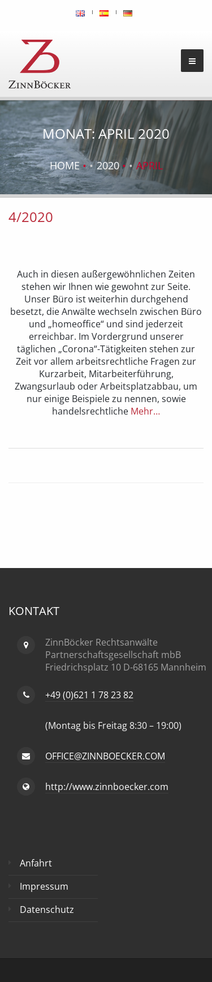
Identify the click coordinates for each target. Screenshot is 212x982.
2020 (108, 165)
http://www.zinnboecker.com (106, 786)
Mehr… (144, 411)
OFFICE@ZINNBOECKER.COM (105, 756)
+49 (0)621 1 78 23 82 (89, 695)
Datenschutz (47, 909)
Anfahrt (36, 863)
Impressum (44, 886)
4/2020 (30, 216)
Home (65, 165)
